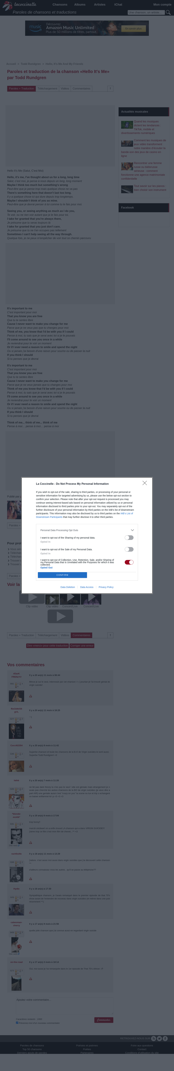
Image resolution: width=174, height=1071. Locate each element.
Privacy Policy (106, 587)
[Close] (146, 484)
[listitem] (87, 530)
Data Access (86, 587)
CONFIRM (62, 575)
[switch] (129, 537)
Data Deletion (67, 587)
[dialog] (87, 535)
